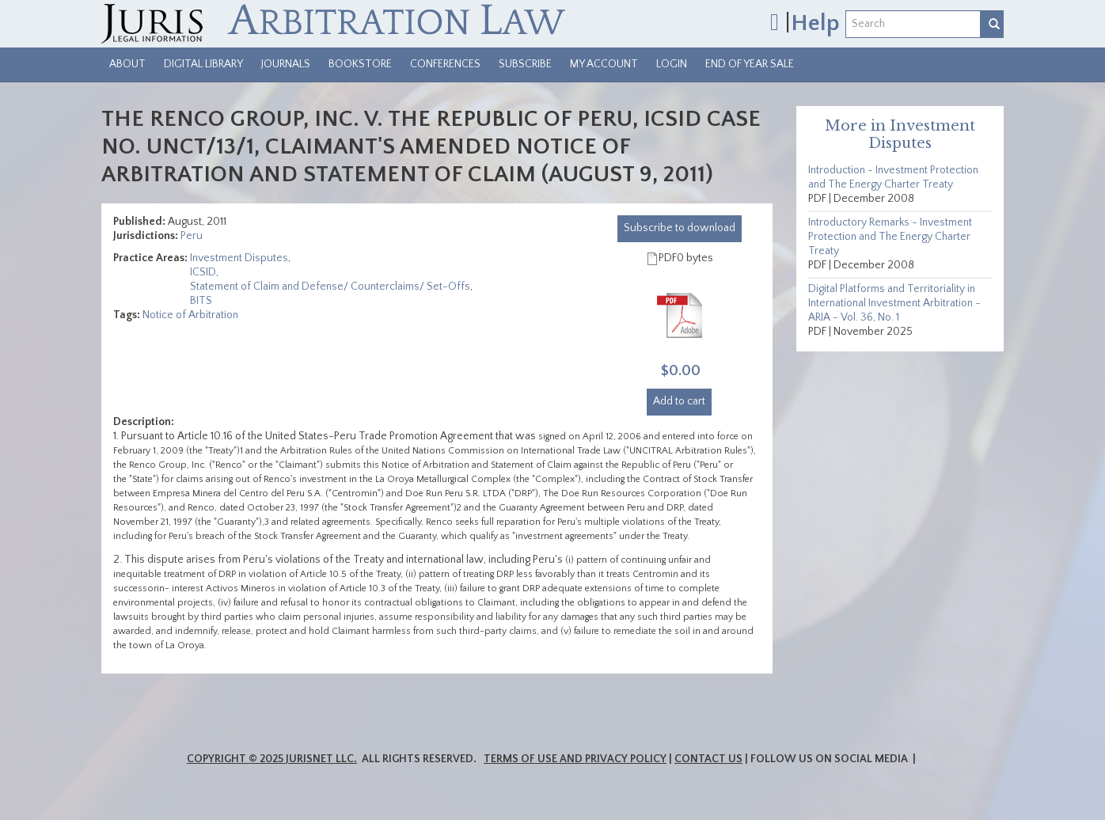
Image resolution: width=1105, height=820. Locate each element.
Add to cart (679, 401)
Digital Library (203, 64)
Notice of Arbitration (190, 315)
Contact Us (708, 759)
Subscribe (525, 64)
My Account (604, 64)
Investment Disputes (239, 258)
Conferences (445, 64)
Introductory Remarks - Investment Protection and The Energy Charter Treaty (890, 236)
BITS (201, 300)
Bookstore (360, 64)
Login (671, 64)
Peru (191, 236)
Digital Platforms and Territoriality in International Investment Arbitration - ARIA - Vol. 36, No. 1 (894, 303)
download (679, 228)
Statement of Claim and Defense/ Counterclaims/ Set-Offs (330, 286)
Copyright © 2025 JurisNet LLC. (272, 759)
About (127, 64)
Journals (285, 64)
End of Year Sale (749, 64)
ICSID (203, 272)
